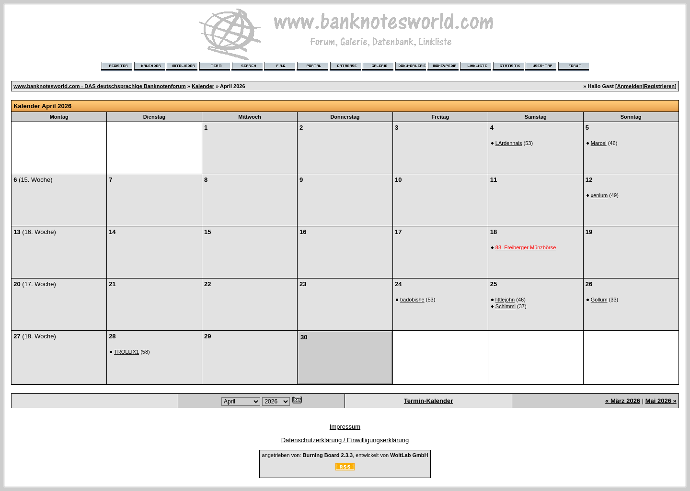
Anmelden (630, 86)
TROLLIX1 (126, 352)
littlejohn (505, 299)
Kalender (203, 86)
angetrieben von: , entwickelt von (345, 455)
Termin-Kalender (428, 400)
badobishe (412, 299)
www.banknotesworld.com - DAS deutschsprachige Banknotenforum (99, 86)
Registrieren (659, 86)
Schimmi (505, 306)
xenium (599, 195)
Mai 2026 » (661, 400)
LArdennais (508, 143)
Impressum (345, 426)
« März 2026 (622, 400)
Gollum (599, 299)
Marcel (599, 143)
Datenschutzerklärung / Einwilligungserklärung (345, 440)
